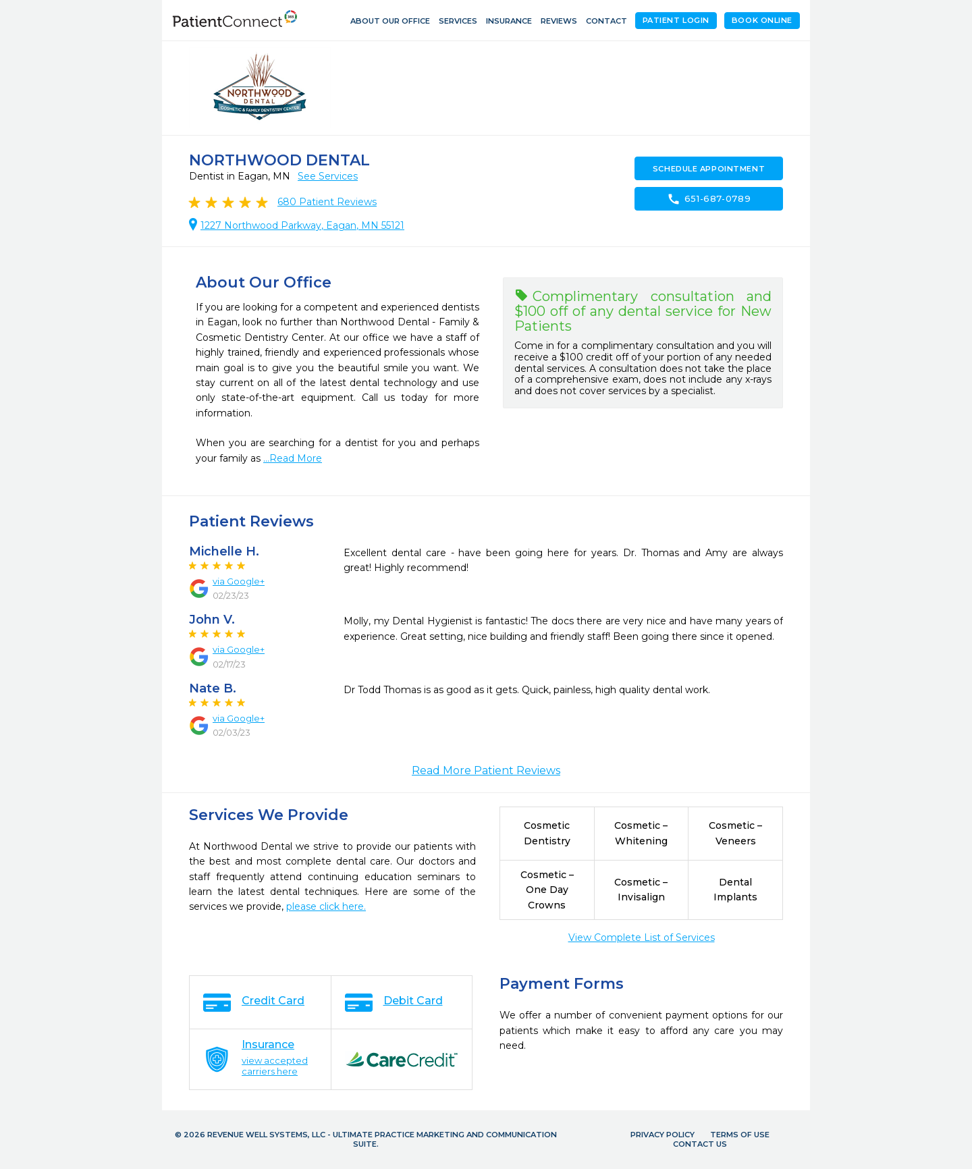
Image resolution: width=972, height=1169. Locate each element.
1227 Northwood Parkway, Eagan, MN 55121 (302, 225)
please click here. (326, 906)
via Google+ (239, 581)
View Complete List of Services (641, 937)
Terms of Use (740, 1134)
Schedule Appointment (709, 168)
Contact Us (700, 1144)
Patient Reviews (327, 202)
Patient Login (676, 20)
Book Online (762, 20)
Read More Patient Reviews (486, 770)
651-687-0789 (709, 199)
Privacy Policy (662, 1134)
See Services (328, 176)
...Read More (292, 458)
